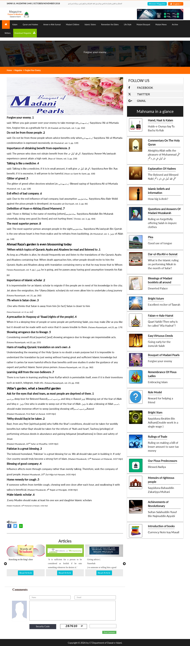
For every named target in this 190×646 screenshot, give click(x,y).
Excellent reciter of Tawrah (164, 304)
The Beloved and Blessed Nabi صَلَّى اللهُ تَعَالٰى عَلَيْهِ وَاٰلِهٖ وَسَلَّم (163, 176)
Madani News (161, 24)
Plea (150, 237)
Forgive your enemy (160, 361)
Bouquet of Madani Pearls (163, 355)
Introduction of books (161, 526)
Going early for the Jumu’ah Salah (159, 343)
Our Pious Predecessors (162, 460)
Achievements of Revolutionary (158, 504)
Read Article (25, 572)
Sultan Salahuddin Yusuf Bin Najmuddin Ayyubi (162, 514)
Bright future (156, 298)
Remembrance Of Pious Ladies (162, 374)
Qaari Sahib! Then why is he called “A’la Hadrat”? (163, 323)
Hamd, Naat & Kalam (160, 120)
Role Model (155, 392)
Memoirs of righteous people (161, 479)
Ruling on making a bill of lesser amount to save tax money (163, 446)
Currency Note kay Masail (163, 532)
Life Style (127, 24)
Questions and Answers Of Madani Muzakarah (164, 211)
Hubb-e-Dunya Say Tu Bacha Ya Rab (161, 128)
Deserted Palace (158, 288)
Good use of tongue (160, 243)
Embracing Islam (158, 382)
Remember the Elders (110, 24)
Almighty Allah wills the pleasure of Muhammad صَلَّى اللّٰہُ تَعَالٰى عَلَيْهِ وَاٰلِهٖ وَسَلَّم (164, 154)
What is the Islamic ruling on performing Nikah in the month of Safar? (163, 264)
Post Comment (109, 632)
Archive (175, 24)
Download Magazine (25, 33)
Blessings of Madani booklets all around (160, 280)
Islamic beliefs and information (159, 190)
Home (9, 70)
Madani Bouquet (143, 24)
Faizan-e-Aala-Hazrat (160, 315)
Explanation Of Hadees (162, 168)
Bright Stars (155, 412)
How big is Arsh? (158, 198)
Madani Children (72, 24)
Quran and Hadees (30, 24)
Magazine (18, 70)
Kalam (14, 24)
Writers (8, 33)
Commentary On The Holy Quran (164, 142)
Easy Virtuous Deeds (160, 335)
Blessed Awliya (157, 466)
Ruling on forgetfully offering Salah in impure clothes (162, 223)
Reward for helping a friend (160, 400)
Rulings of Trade (157, 436)
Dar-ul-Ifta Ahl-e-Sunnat (162, 254)
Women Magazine (157, 3)
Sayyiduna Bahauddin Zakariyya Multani (161, 489)
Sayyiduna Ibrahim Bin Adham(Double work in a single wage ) (163, 422)
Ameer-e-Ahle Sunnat (52, 24)
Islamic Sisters (90, 24)
